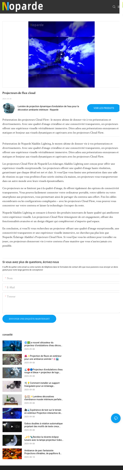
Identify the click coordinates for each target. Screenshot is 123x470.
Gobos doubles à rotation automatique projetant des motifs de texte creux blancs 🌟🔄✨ (42, 384)
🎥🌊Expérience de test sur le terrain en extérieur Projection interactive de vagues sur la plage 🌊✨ (101, 371)
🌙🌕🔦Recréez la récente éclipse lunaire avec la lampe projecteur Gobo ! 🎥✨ (100, 384)
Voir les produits (104, 108)
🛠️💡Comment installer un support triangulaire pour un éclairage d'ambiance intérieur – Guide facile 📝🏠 (101, 357)
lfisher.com (75, 429)
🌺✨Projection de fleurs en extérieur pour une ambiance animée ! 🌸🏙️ (102, 344)
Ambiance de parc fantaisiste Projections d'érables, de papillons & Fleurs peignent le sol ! (42, 398)
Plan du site (88, 429)
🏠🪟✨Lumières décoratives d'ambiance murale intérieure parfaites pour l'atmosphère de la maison (40, 371)
